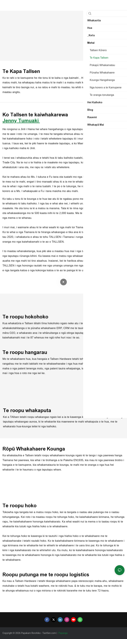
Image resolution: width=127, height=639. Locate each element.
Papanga (63, 633)
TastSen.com (49, 633)
